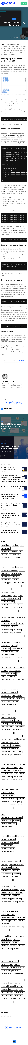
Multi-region (6, 883)
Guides (14, 18)
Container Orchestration (10, 651)
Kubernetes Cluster (8, 839)
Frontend (22, 764)
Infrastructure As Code (9, 829)
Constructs (6, 648)
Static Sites (16, 970)
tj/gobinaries (4, 339)
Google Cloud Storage (9, 798)
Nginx (22, 889)
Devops (19, 707)
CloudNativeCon (18, 636)
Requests (5, 945)
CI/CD (3, 598)
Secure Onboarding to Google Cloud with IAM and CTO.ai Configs (11, 506)
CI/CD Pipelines (6, 604)
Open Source (6, 895)
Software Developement (10, 961)
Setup (14, 958)
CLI (15, 604)
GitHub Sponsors (6, 348)
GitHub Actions (7, 776)
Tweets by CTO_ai (6, 1016)
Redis (9, 939)
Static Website (6, 973)
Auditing (15, 579)
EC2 (10, 739)
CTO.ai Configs (17, 607)
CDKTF (20, 595)
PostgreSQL (6, 923)
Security (4, 951)
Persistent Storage (8, 914)
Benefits (13, 592)
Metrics (15, 867)
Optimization (16, 898)
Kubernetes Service (8, 851)
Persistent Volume (8, 917)
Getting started (7, 773)
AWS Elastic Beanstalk (16, 560)
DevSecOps (20, 698)
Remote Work (6, 942)
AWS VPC (11, 567)
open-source (14, 44)
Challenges (5, 620)
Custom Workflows (8, 673)
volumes (18, 1005)
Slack (20, 958)
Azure (19, 585)
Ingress (22, 829)
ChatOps (21, 623)
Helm (3, 804)
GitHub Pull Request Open (10, 783)
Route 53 (21, 945)
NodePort (19, 892)
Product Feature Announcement (12, 926)
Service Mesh (6, 958)
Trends (11, 986)
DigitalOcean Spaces (8, 717)
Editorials (21, 739)
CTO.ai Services (6, 614)
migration (5, 998)
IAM (3, 814)
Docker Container (15, 723)
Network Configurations (10, 886)
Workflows (19, 995)
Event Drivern (17, 751)
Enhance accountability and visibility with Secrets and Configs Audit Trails (10, 496)
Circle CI (14, 626)
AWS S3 (4, 567)
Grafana (21, 798)
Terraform (5, 980)
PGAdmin (21, 901)
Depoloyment (17, 695)
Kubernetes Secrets (8, 848)
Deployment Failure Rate (10, 689)
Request (15, 942)
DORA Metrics (12, 676)
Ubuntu (4, 989)
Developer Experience (9, 704)
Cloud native (18, 632)
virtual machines (7, 1005)
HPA (19, 801)
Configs (14, 645)
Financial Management (9, 764)
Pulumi (13, 933)
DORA (3, 676)
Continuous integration (10, 661)
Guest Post (5, 801)
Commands (17, 642)
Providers (5, 933)
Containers (19, 657)
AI (13, 545)
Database (19, 682)
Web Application (7, 995)
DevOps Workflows (8, 698)
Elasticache (6, 745)
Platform (13, 920)
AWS (21, 551)
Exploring (16, 758)
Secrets (16, 948)
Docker (4, 723)
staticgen (15, 230)
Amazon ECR (5, 573)
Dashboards (20, 679)
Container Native (17, 648)
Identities (16, 820)
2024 (8, 545)
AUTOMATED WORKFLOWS (9, 551)
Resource (13, 945)
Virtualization (19, 992)
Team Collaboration (13, 976)
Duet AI (4, 739)
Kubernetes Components (10, 842)
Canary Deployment (8, 617)
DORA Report (6, 679)
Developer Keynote (8, 707)
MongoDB (5, 876)
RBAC (10, 936)
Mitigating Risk (7, 873)
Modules (17, 873)
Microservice (6, 870)
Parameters (5, 908)
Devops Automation (8, 711)
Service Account (16, 955)
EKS (15, 739)
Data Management (7, 682)
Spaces (17, 964)
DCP (18, 673)
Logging (17, 861)
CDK (15, 595)
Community (5, 645)
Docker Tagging (18, 729)
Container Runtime (8, 654)
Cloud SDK (17, 629)
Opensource (6, 898)
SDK (3, 948)
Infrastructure (7, 826)
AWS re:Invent (20, 567)
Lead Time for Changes (9, 858)
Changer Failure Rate (9, 623)
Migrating (16, 870)
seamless (22, 998)
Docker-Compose (7, 732)
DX (13, 679)
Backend (15, 589)
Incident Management (9, 823)
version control (7, 1001)
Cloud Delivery (7, 629)
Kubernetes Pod (7, 845)
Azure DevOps (6, 589)
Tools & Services (14, 983)
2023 (3, 545)
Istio (11, 833)
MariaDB (4, 864)
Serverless (5, 955)
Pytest (20, 933)
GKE (21, 767)
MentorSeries (6, 867)
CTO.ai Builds (6, 607)
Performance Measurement (10, 911)
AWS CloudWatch (7, 557)
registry (14, 998)
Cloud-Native (6, 636)
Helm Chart (11, 804)
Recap (4, 939)
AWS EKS (4, 560)
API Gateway (6, 548)
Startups (5, 967)
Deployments (6, 695)
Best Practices (6, 595)
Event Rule (5, 754)
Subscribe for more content (14, 363)
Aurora (4, 582)
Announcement (17, 573)
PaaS (20, 905)
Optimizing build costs (9, 901)
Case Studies (21, 617)
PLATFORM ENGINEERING (9, 905)
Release (16, 939)
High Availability (7, 808)
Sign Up (24, 3)
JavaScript (18, 833)
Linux (20, 858)
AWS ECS (18, 557)
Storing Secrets (19, 973)
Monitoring (14, 876)
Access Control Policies (10, 570)
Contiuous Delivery (8, 664)
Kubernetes (21, 836)
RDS (16, 936)
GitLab (23, 783)
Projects (5, 930)
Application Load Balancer (10, 576)
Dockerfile (18, 732)
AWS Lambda (16, 564)
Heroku (19, 804)
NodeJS (11, 892)
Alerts (22, 570)
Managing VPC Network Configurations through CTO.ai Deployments (11, 515)
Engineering (16, 745)
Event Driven (6, 751)
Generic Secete (17, 770)
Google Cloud (13, 786)
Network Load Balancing (10, 889)
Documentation (17, 736)
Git (16, 773)
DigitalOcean (6, 714)
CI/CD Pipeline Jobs (8, 601)
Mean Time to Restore (16, 864)
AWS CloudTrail (15, 554)
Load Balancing (7, 861)
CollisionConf (6, 642)
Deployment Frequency (9, 692)
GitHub (21, 773)
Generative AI (6, 770)
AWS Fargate (6, 564)
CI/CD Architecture (14, 598)
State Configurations (17, 967)
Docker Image (20, 726)
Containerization (7, 657)
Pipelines (5, 920)
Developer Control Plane (10, 701)
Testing (4, 983)
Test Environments (17, 980)
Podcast (21, 920)
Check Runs (5, 626)
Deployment (20, 686)
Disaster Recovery (8, 720)
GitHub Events (18, 776)
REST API (22, 936)
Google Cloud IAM (7, 792)
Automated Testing (8, 585)
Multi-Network (7, 879)
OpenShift (16, 895)
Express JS (5, 761)
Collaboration (15, 639)
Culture (4, 670)
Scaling (9, 948)
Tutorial (19, 986)
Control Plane (6, 667)
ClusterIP (5, 639)
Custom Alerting (15, 670)
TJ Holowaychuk (8, 381)
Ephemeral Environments (10, 748)
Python (4, 936)
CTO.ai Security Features (10, 610)
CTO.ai (18, 346)
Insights (4, 833)
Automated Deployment (16, 582)
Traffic (4, 986)
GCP (3, 767)
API (22, 545)
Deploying (11, 686)
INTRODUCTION (6, 820)
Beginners (5, 592)
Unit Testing (13, 989)
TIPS (3, 976)
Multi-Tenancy (18, 879)
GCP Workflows (12, 767)
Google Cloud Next (8, 795)
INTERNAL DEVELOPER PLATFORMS (12, 817)
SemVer (3, 191)
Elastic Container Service (10, 742)
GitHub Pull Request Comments (12, 779)
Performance (16, 908)
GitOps (4, 786)
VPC (21, 989)
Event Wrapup (6, 758)
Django (18, 720)
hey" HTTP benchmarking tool (10, 135)
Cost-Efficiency (19, 667)
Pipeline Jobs (21, 917)
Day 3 (3, 686)
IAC (23, 811)
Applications (6, 579)
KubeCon (12, 836)
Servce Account (15, 951)
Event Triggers (16, 754)
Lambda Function (7, 854)
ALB (17, 545)
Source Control (7, 964)
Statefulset (6, 970)
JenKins (4, 836)
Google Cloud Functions (10, 789)
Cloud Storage (7, 632)
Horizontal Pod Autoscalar (11, 811)
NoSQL (4, 892)
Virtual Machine (7, 992)
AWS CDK (4, 554)
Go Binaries (4, 44)
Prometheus (14, 930)
